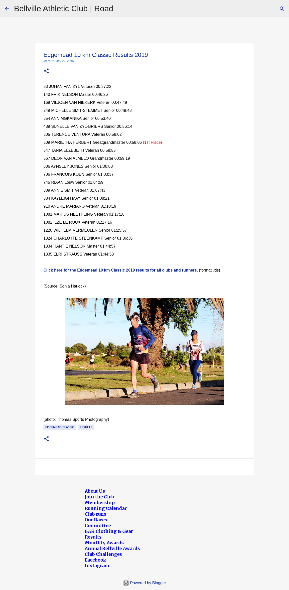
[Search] (282, 9)
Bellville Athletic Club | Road (63, 8)
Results (86, 427)
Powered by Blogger (144, 583)
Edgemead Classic (59, 427)
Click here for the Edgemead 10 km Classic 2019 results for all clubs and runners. (120, 270)
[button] (46, 71)
